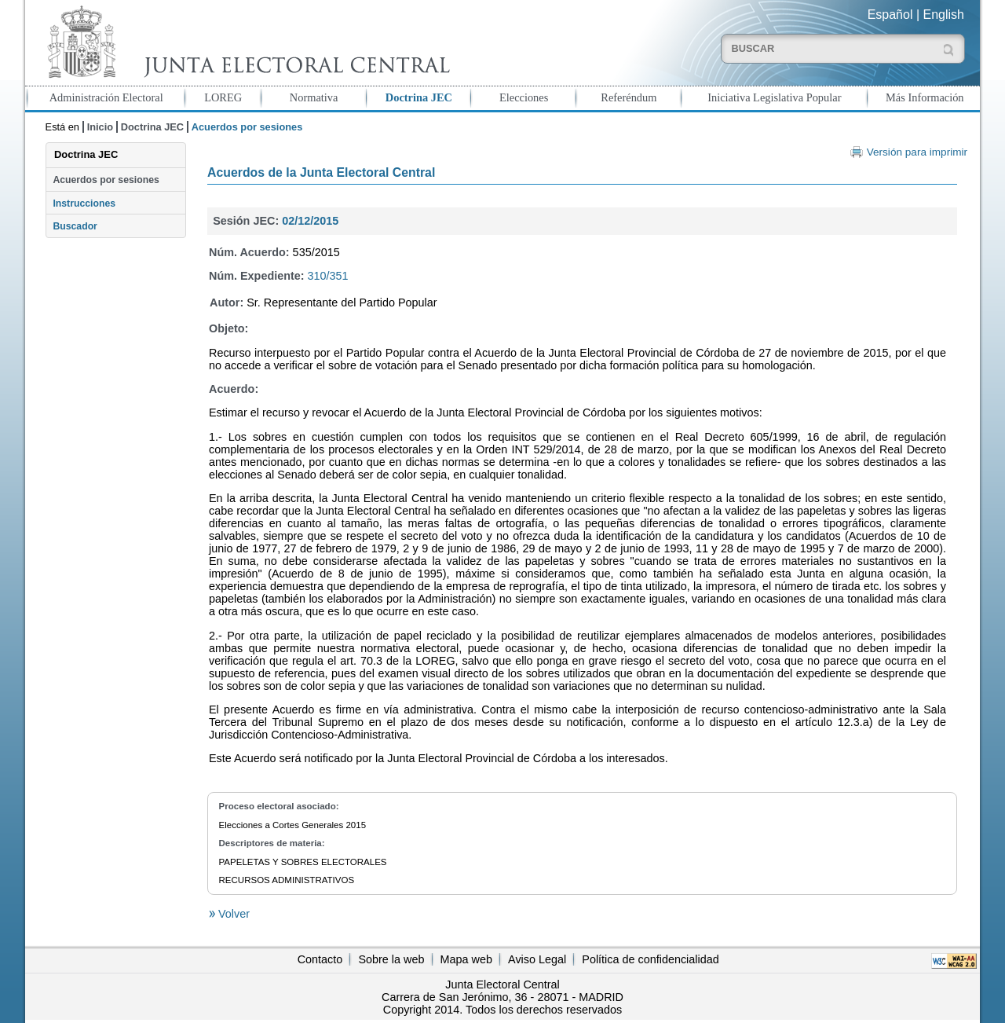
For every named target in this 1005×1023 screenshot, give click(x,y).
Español (890, 14)
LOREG (223, 97)
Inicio (100, 127)
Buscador (75, 226)
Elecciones (523, 97)
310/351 (328, 276)
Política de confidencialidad (650, 959)
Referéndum (628, 97)
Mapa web (466, 959)
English (943, 14)
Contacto (320, 959)
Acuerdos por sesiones (106, 179)
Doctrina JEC (419, 97)
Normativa (314, 97)
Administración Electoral (106, 97)
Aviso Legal (537, 959)
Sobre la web (391, 959)
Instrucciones (84, 203)
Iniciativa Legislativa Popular (774, 97)
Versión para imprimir (917, 152)
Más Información (925, 97)
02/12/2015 (310, 220)
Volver (232, 914)
